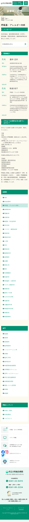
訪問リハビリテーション (11, 373)
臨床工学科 (7, 357)
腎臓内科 (6, 213)
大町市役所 (21, 509)
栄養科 (6, 353)
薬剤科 (6, 337)
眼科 (5, 269)
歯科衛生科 (7, 361)
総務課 (6, 393)
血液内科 (6, 217)
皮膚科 (6, 261)
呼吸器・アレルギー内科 (11, 205)
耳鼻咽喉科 (7, 273)
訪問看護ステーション (10, 369)
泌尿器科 (6, 257)
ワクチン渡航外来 (9, 284)
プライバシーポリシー (8, 507)
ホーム (2, 17)
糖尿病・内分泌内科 (10, 221)
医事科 (6, 389)
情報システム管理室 (10, 385)
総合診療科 (7, 201)
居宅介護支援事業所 (10, 377)
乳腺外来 (6, 300)
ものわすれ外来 (8, 296)
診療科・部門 (4, 18)
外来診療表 (7, 414)
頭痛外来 (6, 312)
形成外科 (6, 277)
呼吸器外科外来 (8, 308)
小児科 (6, 241)
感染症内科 (7, 237)
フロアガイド (8, 418)
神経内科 (6, 233)
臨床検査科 (7, 345)
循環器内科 (7, 209)
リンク (7, 509)
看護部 (6, 333)
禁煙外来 (6, 288)
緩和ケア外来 (8, 292)
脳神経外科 (7, 253)
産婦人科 (6, 265)
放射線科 (6, 341)
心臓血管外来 (8, 304)
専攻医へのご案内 (18, 3)
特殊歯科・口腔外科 (10, 281)
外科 (5, 245)
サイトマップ (21, 507)
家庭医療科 (7, 316)
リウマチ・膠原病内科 (10, 229)
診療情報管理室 (8, 381)
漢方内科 (6, 225)
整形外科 (6, 249)
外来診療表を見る (7, 44)
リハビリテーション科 (10, 349)
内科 (5, 197)
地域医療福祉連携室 (10, 365)
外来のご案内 (8, 410)
